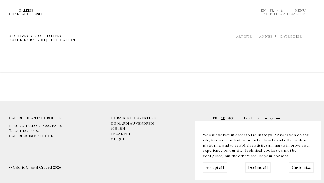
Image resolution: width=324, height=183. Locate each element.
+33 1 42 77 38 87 (26, 131)
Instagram (271, 118)
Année (266, 37)
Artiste (244, 37)
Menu (300, 11)
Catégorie (291, 37)
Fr (272, 11)
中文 (280, 11)
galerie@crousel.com (31, 136)
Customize (301, 167)
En (263, 11)
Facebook (252, 118)
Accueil (271, 14)
